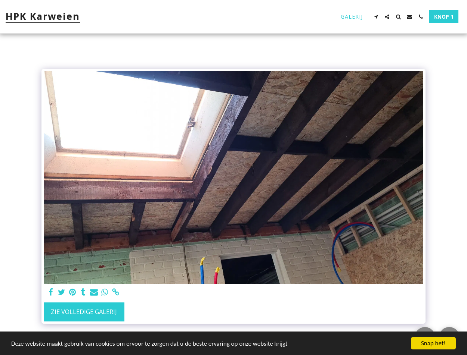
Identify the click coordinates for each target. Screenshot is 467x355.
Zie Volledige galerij (84, 311)
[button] (376, 16)
